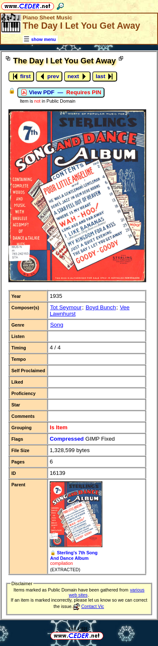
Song (56, 325)
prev (49, 76)
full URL (79, 629)
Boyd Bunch (101, 307)
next (77, 76)
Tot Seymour (66, 307)
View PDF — (61, 92)
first (21, 76)
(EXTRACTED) (65, 569)
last (105, 76)
